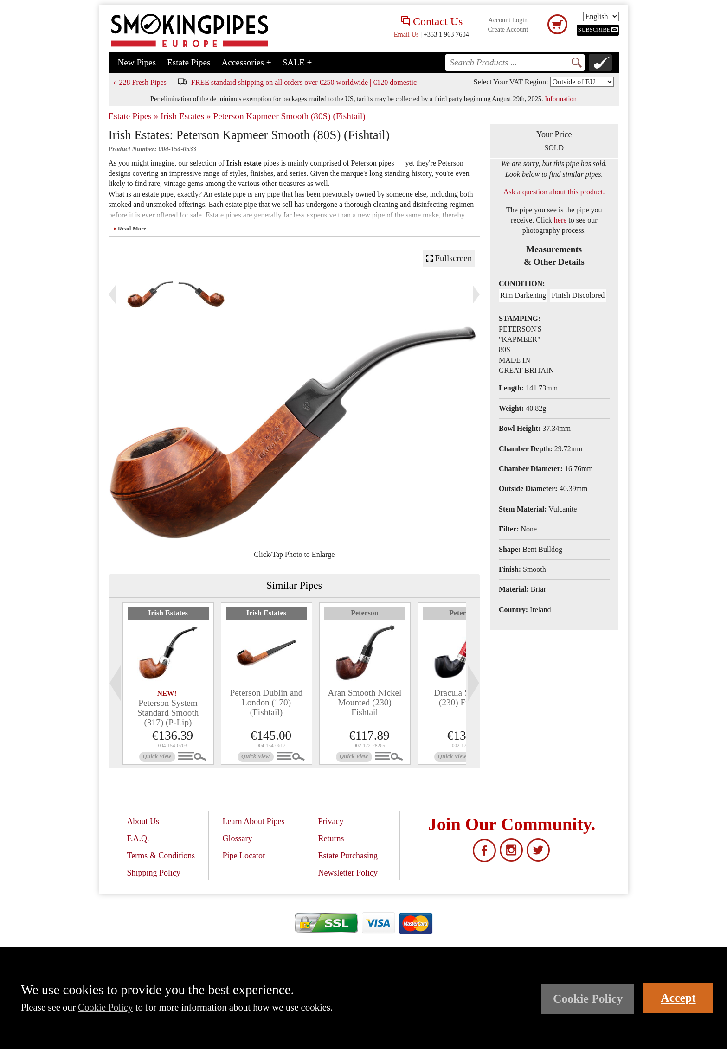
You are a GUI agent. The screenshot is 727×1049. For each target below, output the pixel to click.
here (560, 220)
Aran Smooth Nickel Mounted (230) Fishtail (365, 702)
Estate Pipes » (134, 116)
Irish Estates (168, 613)
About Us (143, 821)
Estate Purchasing (348, 855)
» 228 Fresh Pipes (140, 82)
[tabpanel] (168, 683)
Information (561, 98)
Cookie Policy (105, 1007)
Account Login (508, 20)
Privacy (331, 821)
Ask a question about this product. (554, 192)
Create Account (508, 29)
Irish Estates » (186, 116)
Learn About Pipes (254, 821)
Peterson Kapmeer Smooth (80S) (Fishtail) (289, 116)
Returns (331, 838)
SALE (297, 62)
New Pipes (137, 62)
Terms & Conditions (161, 855)
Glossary (237, 838)
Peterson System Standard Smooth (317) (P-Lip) (168, 712)
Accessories (246, 62)
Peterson (365, 613)
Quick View (157, 756)
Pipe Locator (244, 855)
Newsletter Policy (348, 872)
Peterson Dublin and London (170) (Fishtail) (266, 702)
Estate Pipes (188, 62)
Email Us (406, 34)
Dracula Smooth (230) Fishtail (463, 697)
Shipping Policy (154, 872)
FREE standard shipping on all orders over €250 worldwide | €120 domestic (304, 82)
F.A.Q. (138, 838)
